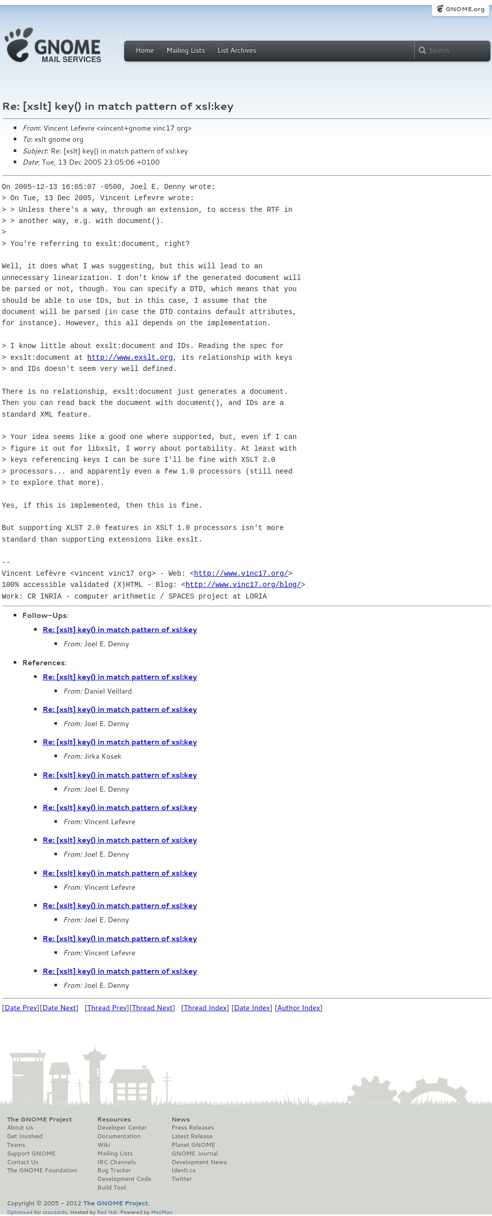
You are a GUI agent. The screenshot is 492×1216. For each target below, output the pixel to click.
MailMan (161, 1211)
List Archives (236, 50)
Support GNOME (31, 1153)
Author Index (298, 1008)
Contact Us (23, 1162)
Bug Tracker (114, 1170)
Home (145, 50)
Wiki (103, 1145)
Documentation (118, 1136)
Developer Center (122, 1128)
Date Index (252, 1008)
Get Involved (25, 1136)
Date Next (59, 1008)
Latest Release (192, 1136)
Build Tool (111, 1187)
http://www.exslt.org (130, 357)
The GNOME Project (39, 1119)
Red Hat (107, 1211)
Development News (199, 1162)
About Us (20, 1128)
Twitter (181, 1179)
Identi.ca (183, 1170)
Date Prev (21, 1008)
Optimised (20, 1211)
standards (55, 1211)
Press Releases (192, 1128)
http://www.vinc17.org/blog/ (243, 584)
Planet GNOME (193, 1145)
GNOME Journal (194, 1153)
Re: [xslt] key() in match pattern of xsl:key (120, 630)
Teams (16, 1145)
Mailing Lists (185, 50)
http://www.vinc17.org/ (241, 573)
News (180, 1119)
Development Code (124, 1179)
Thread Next (152, 1008)
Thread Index (205, 1008)
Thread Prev (107, 1008)
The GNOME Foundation (42, 1170)
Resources (114, 1119)
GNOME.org (464, 9)
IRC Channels (116, 1162)
